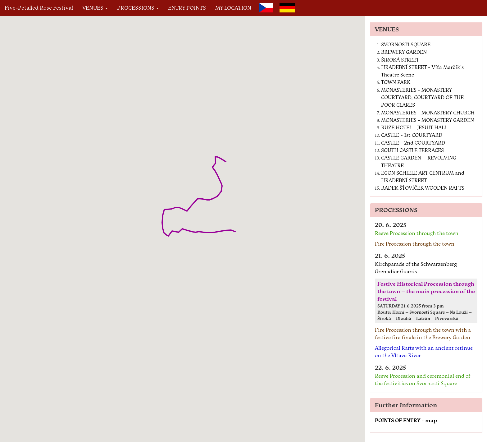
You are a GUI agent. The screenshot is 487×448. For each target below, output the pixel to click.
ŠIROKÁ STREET (400, 59)
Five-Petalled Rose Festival (39, 7)
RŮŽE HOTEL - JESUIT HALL (414, 127)
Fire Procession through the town (414, 243)
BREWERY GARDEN (404, 51)
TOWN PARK (395, 82)
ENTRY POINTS (187, 7)
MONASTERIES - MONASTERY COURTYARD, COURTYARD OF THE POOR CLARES (422, 97)
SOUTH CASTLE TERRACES (412, 150)
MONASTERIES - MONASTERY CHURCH (428, 112)
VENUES (95, 7)
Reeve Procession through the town (416, 233)
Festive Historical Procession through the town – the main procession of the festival (426, 291)
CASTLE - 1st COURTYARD (411, 135)
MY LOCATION (233, 7)
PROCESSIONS (138, 7)
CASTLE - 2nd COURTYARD (413, 142)
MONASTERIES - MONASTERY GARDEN (427, 120)
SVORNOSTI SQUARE (405, 44)
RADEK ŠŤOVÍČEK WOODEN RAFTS (422, 187)
